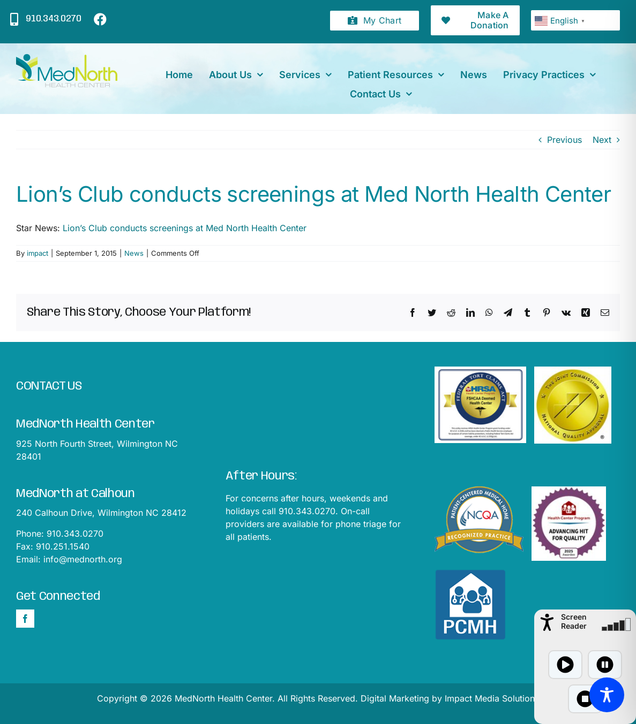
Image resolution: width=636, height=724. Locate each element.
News (134, 253)
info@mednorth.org (82, 559)
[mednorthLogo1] (66, 58)
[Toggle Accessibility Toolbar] (606, 694)
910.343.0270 (75, 533)
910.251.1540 (62, 546)
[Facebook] (25, 618)
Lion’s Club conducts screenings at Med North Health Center (184, 228)
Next (602, 139)
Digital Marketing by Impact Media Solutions (450, 698)
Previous (564, 139)
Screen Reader (574, 621)
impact (37, 253)
